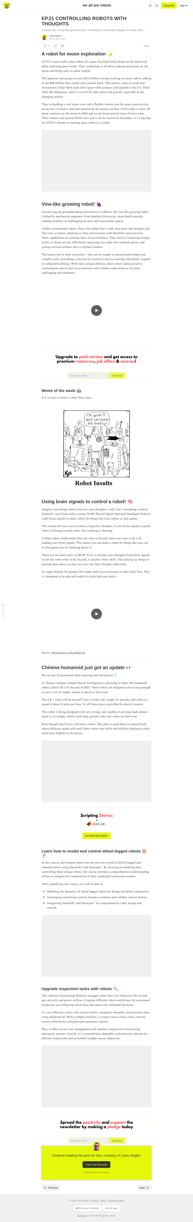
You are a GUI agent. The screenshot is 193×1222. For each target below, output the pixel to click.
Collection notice (116, 1200)
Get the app (111, 1208)
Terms (103, 1200)
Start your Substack (87, 1208)
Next (144, 1187)
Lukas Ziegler (55, 36)
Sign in (184, 5)
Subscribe (168, 5)
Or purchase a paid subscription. (96, 1172)
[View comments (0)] (55, 46)
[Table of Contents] (3, 611)
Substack (82, 1215)
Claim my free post (96, 1164)
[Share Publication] (157, 5)
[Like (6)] (46, 46)
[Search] (150, 5)
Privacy (94, 1200)
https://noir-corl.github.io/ (68, 653)
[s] (96, 310)
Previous (51, 1187)
